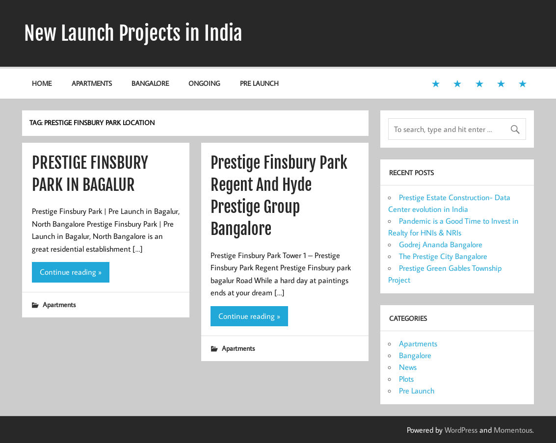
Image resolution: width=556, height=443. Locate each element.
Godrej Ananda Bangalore (440, 244)
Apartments (92, 83)
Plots (406, 379)
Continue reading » (71, 272)
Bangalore (150, 83)
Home (42, 83)
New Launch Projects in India (133, 33)
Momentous (513, 430)
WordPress (461, 430)
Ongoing (204, 83)
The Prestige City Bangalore (443, 256)
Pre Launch (259, 83)
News (408, 367)
